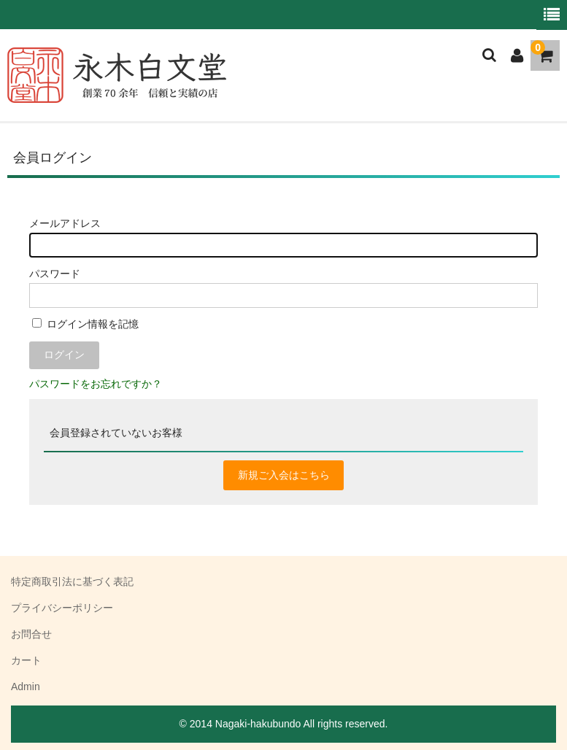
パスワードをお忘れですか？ (95, 384)
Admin (25, 686)
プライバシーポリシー (62, 608)
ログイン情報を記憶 (85, 324)
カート (26, 660)
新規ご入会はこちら (284, 475)
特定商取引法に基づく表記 (72, 581)
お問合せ (31, 634)
